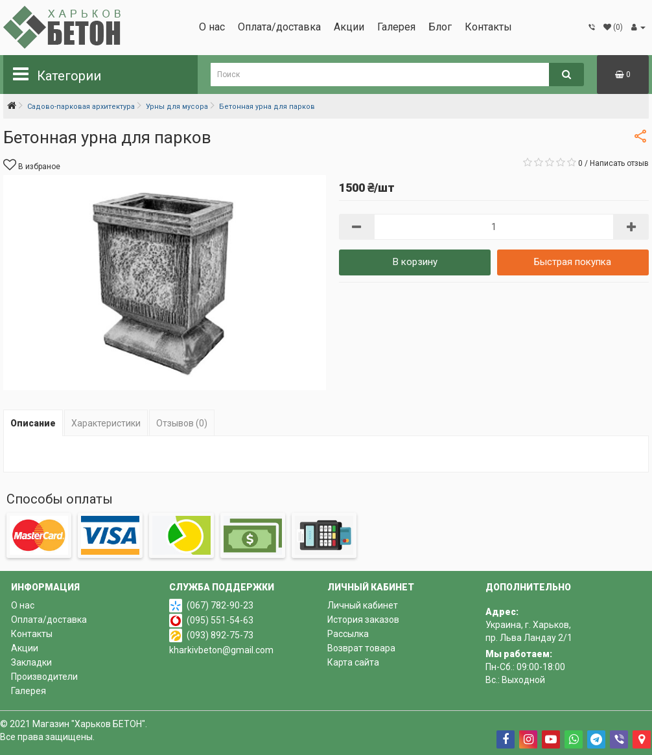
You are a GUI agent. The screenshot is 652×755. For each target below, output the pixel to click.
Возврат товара (361, 648)
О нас (212, 27)
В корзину (415, 262)
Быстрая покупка (572, 262)
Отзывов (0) (181, 423)
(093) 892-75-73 (220, 635)
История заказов (363, 619)
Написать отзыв (619, 163)
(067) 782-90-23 (220, 605)
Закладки (31, 662)
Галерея (396, 27)
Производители (44, 676)
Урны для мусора (177, 106)
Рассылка (348, 634)
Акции (349, 27)
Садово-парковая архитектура (81, 106)
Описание (33, 423)
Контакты (488, 27)
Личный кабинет (362, 605)
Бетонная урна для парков (267, 106)
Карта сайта (353, 662)
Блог (440, 27)
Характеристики (106, 423)
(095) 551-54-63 (220, 620)
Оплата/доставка (279, 27)
